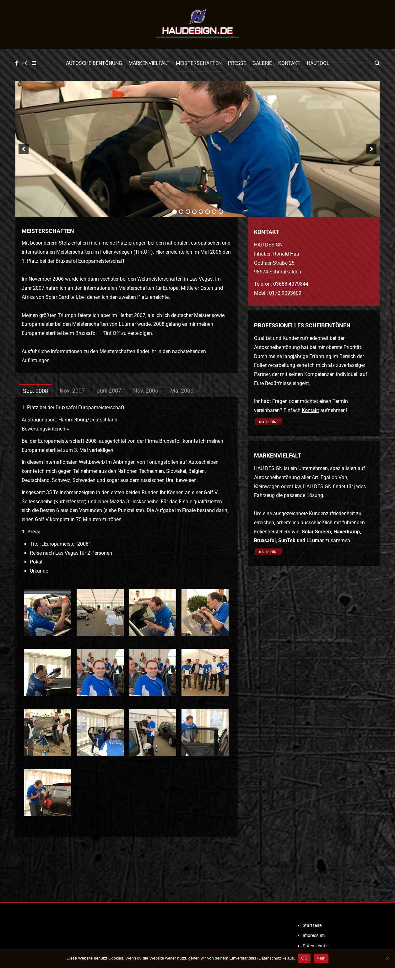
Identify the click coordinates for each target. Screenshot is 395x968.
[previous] (24, 149)
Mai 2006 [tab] (181, 390)
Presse (237, 63)
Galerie (262, 63)
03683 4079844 (290, 284)
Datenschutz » (272, 958)
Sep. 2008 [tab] (35, 391)
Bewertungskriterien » (45, 429)
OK (304, 958)
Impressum (314, 935)
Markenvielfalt (149, 63)
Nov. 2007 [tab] (72, 390)
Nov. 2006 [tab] (145, 390)
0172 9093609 (285, 293)
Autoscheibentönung (94, 63)
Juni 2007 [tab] (109, 390)
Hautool (318, 63)
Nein (321, 958)
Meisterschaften (199, 63)
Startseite (312, 925)
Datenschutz (315, 945)
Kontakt (289, 63)
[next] (371, 149)
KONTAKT (266, 232)
